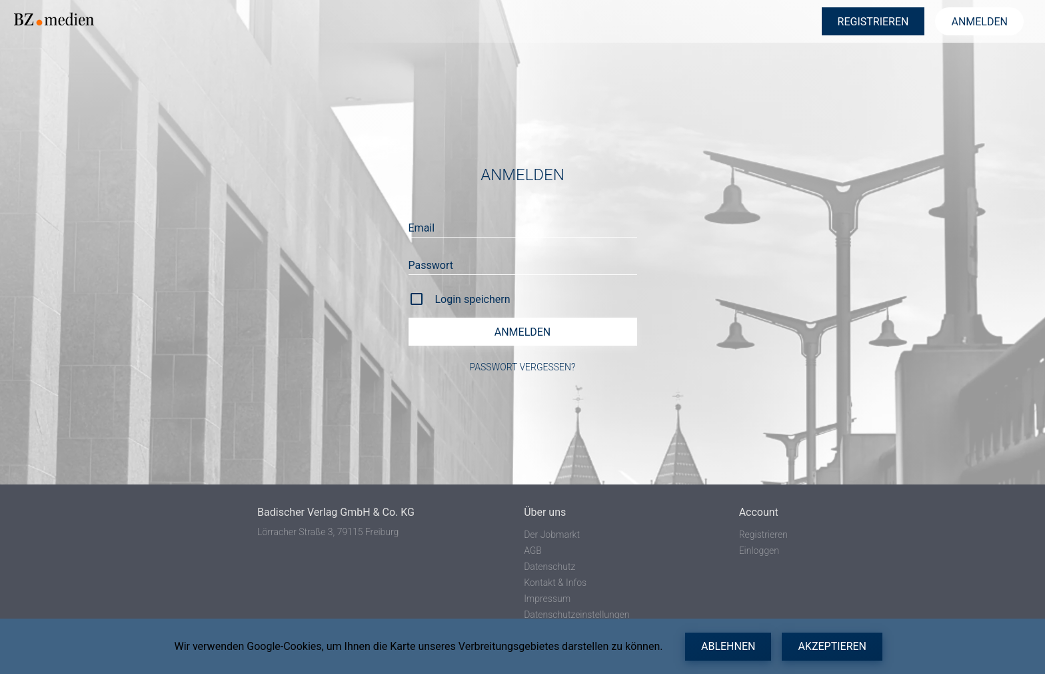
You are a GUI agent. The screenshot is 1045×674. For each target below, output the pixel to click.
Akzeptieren (832, 646)
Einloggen (759, 550)
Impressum (547, 598)
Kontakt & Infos (555, 582)
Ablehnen (728, 646)
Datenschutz (549, 566)
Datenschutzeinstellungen (576, 614)
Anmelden (523, 332)
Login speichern (473, 299)
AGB (533, 550)
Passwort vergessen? (523, 367)
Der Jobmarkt (552, 534)
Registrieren (763, 534)
